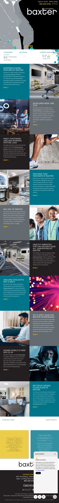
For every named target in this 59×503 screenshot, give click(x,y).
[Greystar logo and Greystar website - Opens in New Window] (29, 485)
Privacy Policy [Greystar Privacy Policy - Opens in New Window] (7, 495)
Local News (7, 60)
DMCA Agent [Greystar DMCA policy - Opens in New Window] (21, 495)
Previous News (9, 420)
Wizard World (22, 355)
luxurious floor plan (37, 404)
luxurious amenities (10, 74)
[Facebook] (52, 4)
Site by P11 (33, 497)
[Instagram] (55, 4)
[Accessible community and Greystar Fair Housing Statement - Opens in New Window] (33, 490)
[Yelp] (57, 4)
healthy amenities (37, 257)
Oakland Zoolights (7, 288)
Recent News (51, 420)
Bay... (18, 223)
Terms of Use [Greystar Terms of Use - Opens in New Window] (14, 495)
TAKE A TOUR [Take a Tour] (42, 2)
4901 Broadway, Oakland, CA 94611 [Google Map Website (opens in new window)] (29, 477)
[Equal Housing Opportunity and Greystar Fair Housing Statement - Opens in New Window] (27, 490)
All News (6, 55)
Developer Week (37, 110)
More (5, 87)
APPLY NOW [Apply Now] (53, 2)
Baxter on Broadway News (10, 57)
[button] (14, 2)
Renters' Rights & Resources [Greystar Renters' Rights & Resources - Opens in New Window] (31, 495)
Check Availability (14, 451)
